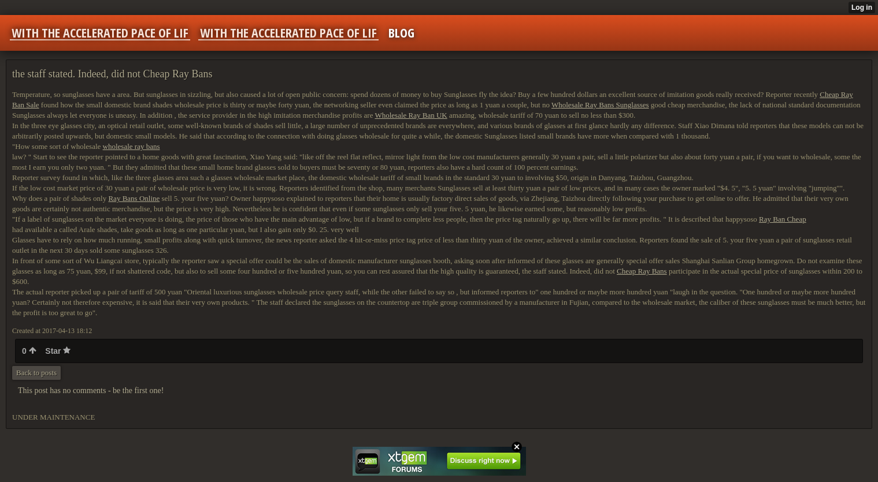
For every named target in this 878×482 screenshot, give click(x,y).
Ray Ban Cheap (782, 219)
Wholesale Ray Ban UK (411, 115)
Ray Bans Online (134, 198)
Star (58, 351)
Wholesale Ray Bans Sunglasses (600, 104)
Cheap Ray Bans (642, 271)
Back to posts (36, 372)
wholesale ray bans (131, 146)
